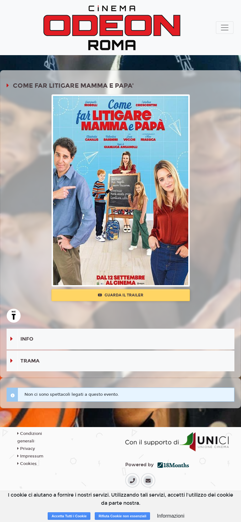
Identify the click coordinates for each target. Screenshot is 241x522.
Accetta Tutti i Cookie (69, 516)
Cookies (27, 463)
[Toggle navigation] (224, 27)
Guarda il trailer (120, 295)
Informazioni (170, 516)
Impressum (30, 456)
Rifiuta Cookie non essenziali (122, 516)
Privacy (26, 448)
